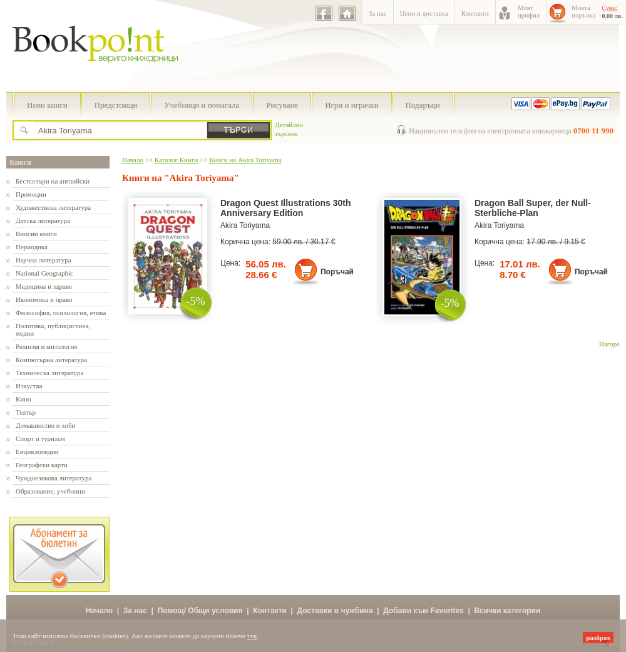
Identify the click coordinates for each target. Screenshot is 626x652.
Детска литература (43, 220)
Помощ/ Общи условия (200, 610)
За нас (378, 13)
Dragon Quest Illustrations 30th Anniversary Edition (285, 208)
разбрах (598, 637)
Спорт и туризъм (40, 438)
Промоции (31, 194)
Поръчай (337, 271)
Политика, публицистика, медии (53, 329)
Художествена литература (53, 207)
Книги (20, 162)
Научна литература (43, 260)
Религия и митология (46, 346)
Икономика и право (44, 299)
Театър (26, 412)
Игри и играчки (351, 105)
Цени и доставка (424, 13)
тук (252, 635)
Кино (23, 399)
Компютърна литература (51, 359)
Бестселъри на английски (53, 181)
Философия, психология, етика (61, 312)
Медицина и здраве (44, 286)
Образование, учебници (50, 491)
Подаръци (423, 105)
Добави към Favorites (423, 610)
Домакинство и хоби (45, 425)
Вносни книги (36, 233)
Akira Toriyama (245, 225)
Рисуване (282, 105)
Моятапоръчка (583, 11)
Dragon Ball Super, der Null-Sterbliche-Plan (533, 208)
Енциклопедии (37, 451)
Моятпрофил (529, 11)
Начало (132, 159)
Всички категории (507, 610)
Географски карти (42, 464)
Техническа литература (49, 372)
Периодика (32, 247)
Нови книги (47, 105)
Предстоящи (116, 105)
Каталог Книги (176, 159)
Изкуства (29, 386)
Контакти (475, 13)
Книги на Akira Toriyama (245, 159)
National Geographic (44, 273)
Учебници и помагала (201, 105)
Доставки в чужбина (335, 610)
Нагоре (609, 344)
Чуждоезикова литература (53, 478)
